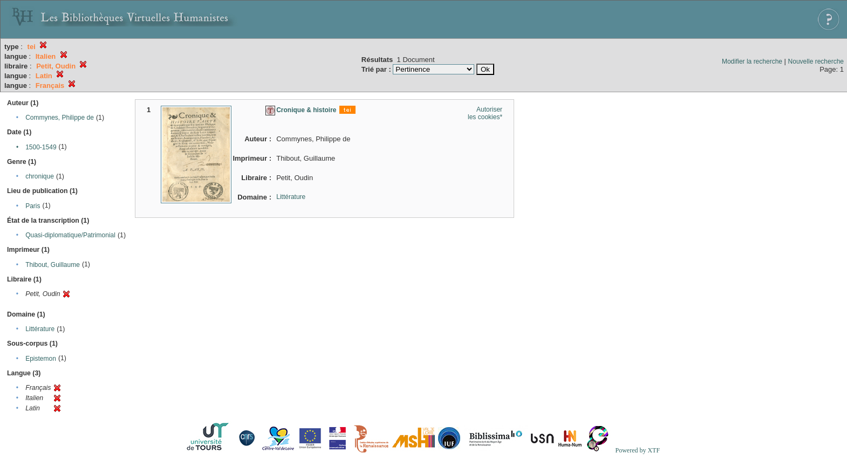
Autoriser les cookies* (485, 113)
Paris (32, 206)
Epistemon (40, 358)
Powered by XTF (637, 450)
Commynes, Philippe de (59, 117)
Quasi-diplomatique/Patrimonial (70, 235)
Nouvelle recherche (816, 61)
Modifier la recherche (752, 61)
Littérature (39, 329)
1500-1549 (40, 147)
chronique (39, 176)
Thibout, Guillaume (52, 265)
